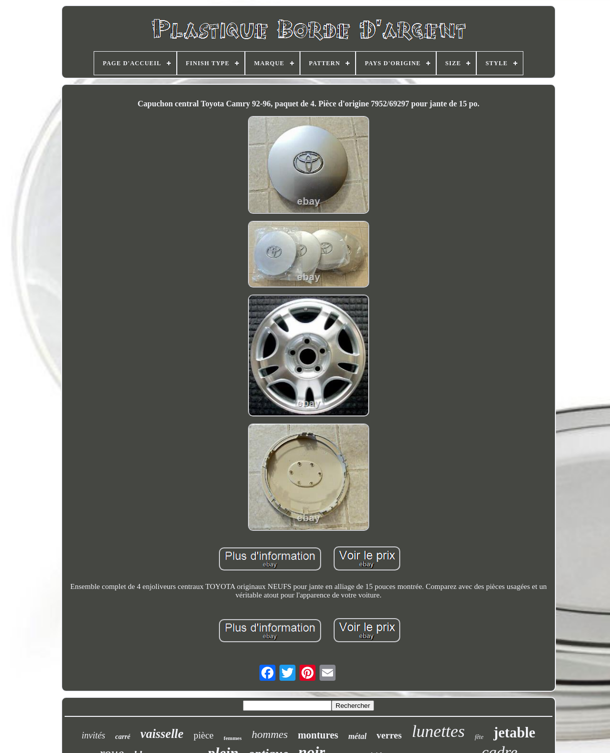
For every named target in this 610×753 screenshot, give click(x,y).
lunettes (438, 731)
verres (389, 735)
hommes (270, 734)
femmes (233, 738)
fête (479, 736)
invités (93, 735)
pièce (203, 735)
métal (357, 736)
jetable (514, 732)
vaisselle (161, 733)
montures (318, 734)
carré (122, 736)
